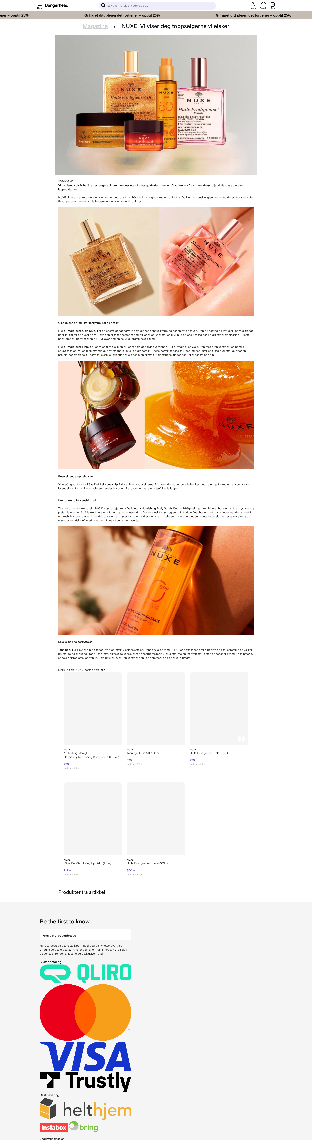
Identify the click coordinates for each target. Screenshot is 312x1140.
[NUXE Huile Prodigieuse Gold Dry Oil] (219, 708)
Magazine (95, 26)
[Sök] (157, 6)
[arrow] (129, 932)
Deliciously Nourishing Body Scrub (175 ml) (91, 757)
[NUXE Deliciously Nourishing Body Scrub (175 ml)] (93, 708)
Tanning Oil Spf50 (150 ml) (143, 753)
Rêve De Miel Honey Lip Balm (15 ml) (87, 863)
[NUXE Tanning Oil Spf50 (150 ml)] (156, 708)
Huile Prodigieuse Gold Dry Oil (209, 753)
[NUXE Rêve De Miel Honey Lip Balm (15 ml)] (93, 818)
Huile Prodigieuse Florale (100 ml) (148, 863)
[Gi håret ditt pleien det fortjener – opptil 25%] (156, 15)
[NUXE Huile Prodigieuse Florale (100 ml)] (156, 818)
